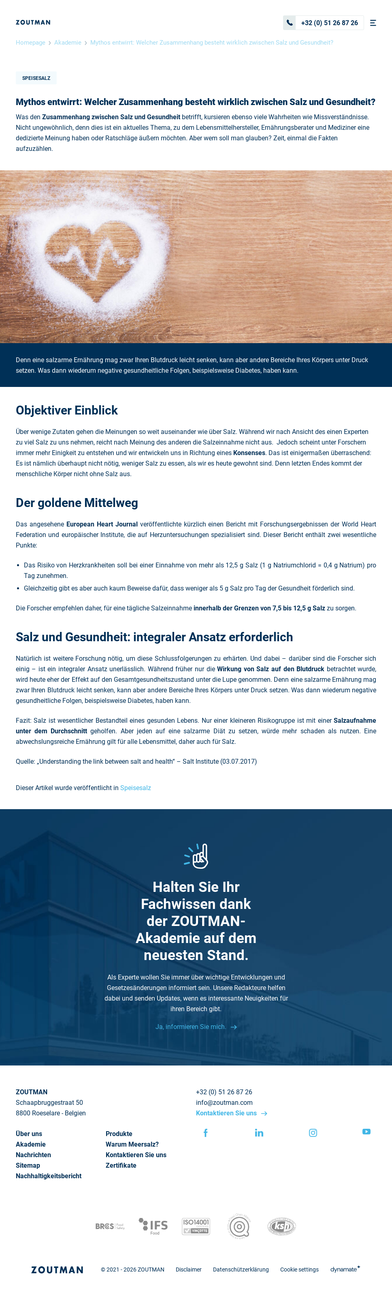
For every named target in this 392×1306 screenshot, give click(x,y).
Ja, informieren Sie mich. (192, 1027)
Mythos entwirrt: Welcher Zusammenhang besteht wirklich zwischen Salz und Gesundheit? (211, 42)
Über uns (29, 1134)
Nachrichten (33, 1155)
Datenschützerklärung (241, 1269)
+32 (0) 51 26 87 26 (320, 23)
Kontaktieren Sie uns (227, 1113)
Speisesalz (36, 78)
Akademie (67, 42)
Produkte (119, 1134)
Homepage (30, 42)
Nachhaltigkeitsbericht (48, 1176)
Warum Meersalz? (132, 1144)
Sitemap (28, 1165)
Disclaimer (189, 1269)
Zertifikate (121, 1165)
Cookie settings (299, 1269)
